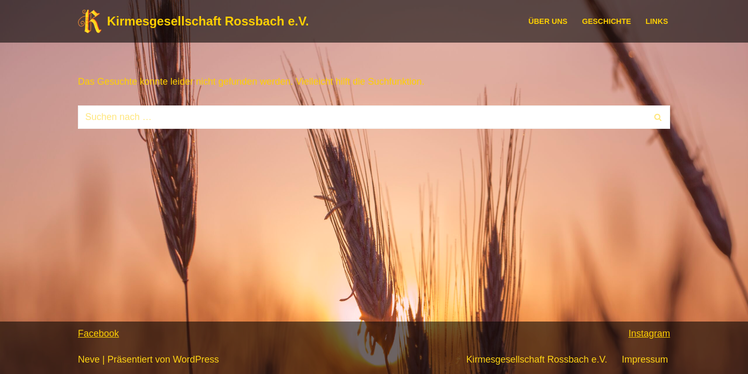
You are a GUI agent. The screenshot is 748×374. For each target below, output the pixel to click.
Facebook (98, 333)
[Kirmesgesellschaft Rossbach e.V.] (193, 21)
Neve (89, 359)
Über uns (547, 21)
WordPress (196, 359)
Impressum (645, 359)
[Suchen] (362, 117)
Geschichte (606, 21)
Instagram (649, 333)
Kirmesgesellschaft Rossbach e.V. (536, 359)
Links (657, 21)
